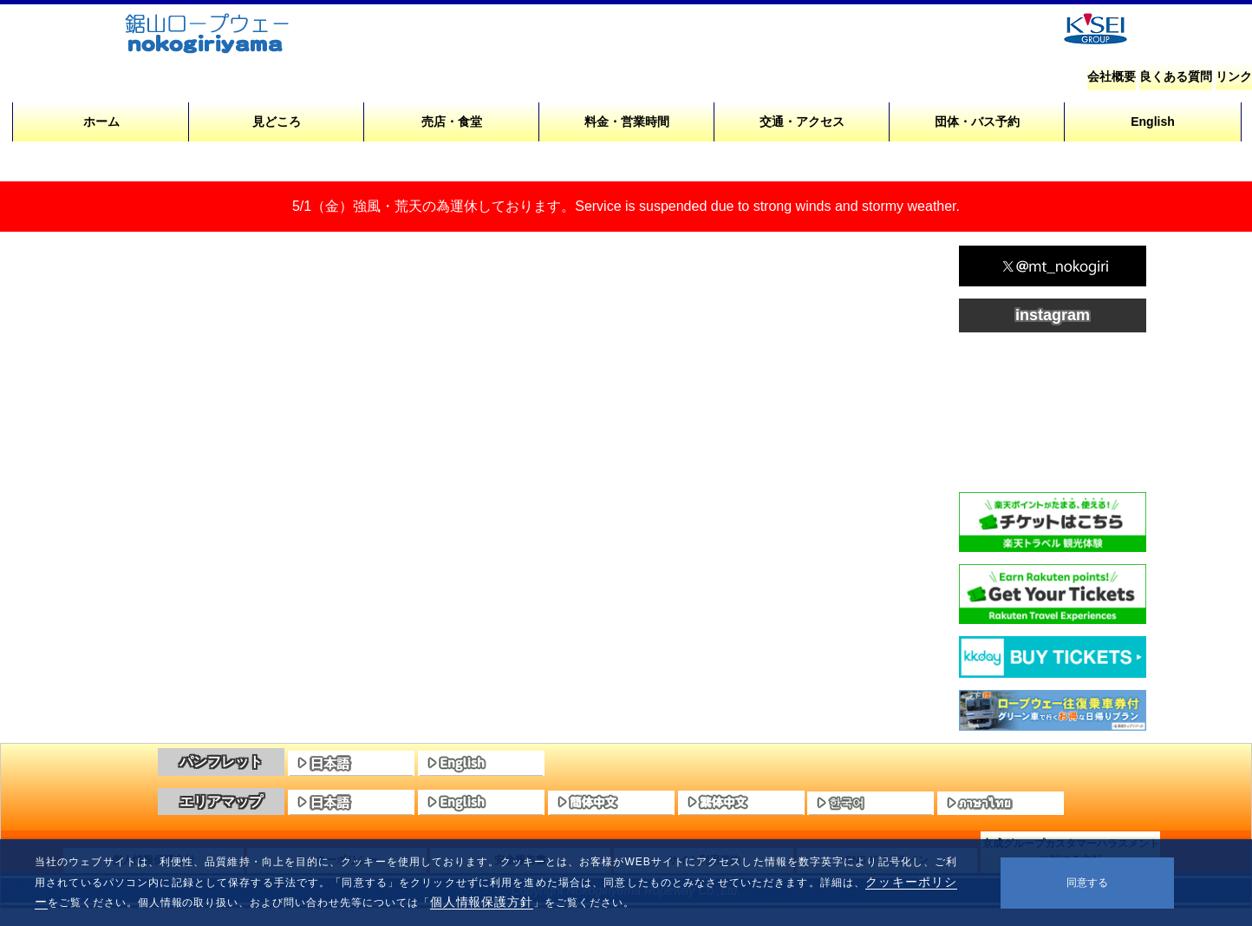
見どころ (276, 121)
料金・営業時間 (626, 121)
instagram (1052, 315)
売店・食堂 (451, 121)
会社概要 (1111, 76)
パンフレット (221, 761)
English (1153, 121)
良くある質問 (1175, 76)
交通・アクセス (802, 121)
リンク (1234, 76)
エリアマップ (221, 801)
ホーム (101, 121)
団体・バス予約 (977, 121)
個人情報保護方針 (482, 902)
